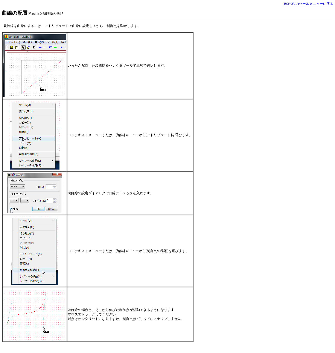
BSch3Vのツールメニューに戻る (308, 4)
